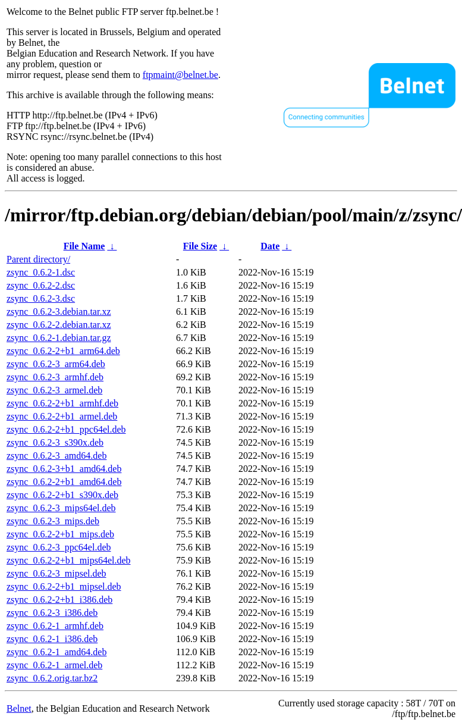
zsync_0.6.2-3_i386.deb (52, 613)
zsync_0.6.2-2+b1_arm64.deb (63, 351)
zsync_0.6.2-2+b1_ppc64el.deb (66, 429)
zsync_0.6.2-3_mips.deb (53, 521)
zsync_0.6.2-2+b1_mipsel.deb (64, 586)
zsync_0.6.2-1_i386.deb (52, 639)
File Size (200, 246)
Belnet (19, 708)
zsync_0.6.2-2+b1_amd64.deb (64, 482)
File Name (84, 246)
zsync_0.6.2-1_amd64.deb (56, 652)
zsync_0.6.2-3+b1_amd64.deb (64, 469)
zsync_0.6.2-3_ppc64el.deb (59, 547)
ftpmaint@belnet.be (180, 75)
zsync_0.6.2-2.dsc (41, 285)
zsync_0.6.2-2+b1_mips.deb (60, 534)
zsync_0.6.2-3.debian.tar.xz (59, 311)
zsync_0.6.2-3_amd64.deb (56, 455)
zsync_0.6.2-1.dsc (41, 272)
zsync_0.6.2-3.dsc (41, 298)
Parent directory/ (38, 259)
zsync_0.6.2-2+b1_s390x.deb (62, 495)
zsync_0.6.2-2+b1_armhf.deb (62, 403)
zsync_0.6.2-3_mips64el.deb (61, 508)
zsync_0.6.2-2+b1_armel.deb (62, 416)
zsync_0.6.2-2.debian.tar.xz (59, 325)
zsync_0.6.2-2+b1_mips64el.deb (69, 560)
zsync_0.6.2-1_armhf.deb (55, 626)
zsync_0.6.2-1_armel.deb (54, 665)
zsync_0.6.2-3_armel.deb (54, 390)
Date (269, 246)
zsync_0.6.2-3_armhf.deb (55, 377)
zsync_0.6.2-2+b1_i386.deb (59, 599)
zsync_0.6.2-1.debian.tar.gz (59, 338)
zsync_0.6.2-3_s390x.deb (55, 442)
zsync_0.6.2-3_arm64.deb (56, 364)
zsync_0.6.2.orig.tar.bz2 (52, 678)
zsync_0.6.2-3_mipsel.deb (56, 573)
